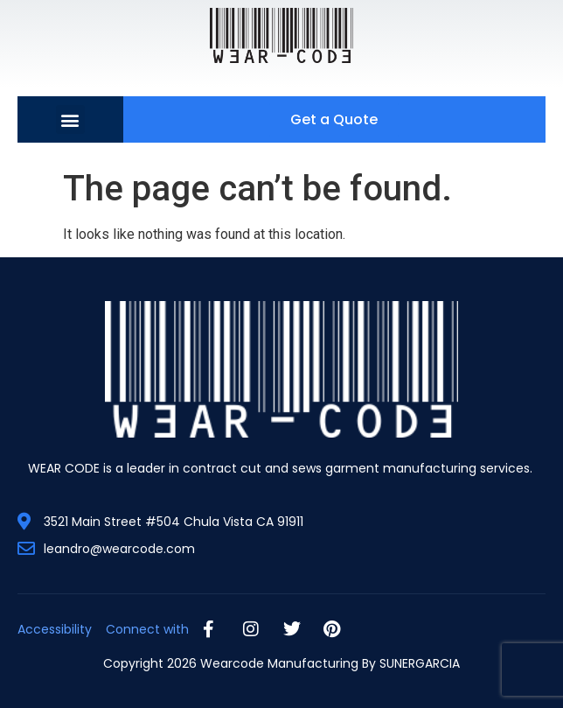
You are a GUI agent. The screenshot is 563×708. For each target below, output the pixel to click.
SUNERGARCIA (419, 663)
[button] (70, 119)
